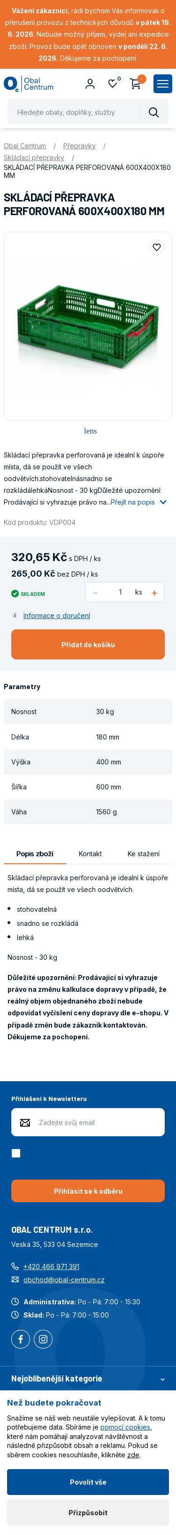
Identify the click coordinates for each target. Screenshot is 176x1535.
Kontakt (90, 854)
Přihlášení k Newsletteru (49, 1098)
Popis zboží (34, 854)
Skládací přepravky (34, 157)
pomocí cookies (125, 1427)
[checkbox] (17, 1153)
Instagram (43, 1340)
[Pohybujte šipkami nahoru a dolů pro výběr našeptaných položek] (88, 111)
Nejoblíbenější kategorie (88, 1378)
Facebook (20, 1340)
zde (133, 1455)
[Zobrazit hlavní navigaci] (162, 83)
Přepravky (79, 146)
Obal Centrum (25, 146)
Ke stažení (144, 854)
